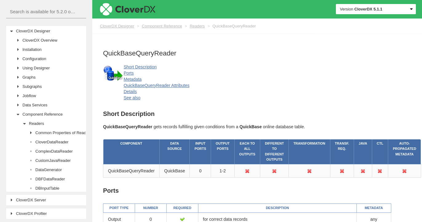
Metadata (132, 79)
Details (130, 91)
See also (132, 97)
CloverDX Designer (117, 26)
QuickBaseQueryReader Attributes (156, 85)
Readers (197, 26)
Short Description (140, 66)
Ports (129, 73)
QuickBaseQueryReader (234, 26)
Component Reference (162, 26)
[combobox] (46, 11)
